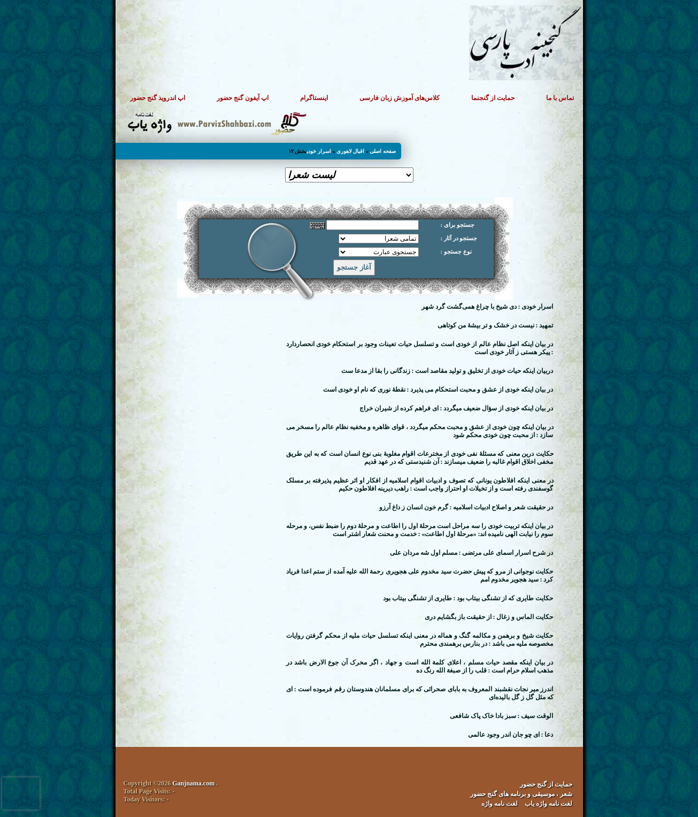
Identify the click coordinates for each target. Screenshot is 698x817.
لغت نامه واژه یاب (548, 803)
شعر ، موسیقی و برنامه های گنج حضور (521, 794)
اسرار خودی (318, 151)
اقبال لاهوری (350, 151)
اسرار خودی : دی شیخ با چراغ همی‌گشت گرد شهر (487, 306)
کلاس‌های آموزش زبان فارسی (399, 98)
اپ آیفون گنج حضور (243, 98)
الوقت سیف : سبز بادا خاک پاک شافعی (502, 716)
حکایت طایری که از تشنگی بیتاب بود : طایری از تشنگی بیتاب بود (468, 598)
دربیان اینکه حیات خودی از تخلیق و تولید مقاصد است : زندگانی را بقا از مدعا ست (447, 371)
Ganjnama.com (193, 783)
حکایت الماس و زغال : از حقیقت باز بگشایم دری (489, 617)
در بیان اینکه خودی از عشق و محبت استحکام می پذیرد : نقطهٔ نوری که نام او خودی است (438, 389)
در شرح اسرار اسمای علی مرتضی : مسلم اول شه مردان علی (472, 552)
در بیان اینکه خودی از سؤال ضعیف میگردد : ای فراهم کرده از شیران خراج (456, 408)
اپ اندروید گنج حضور (157, 98)
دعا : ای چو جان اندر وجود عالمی (511, 734)
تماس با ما (560, 98)
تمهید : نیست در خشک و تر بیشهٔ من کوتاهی (496, 325)
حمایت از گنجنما (493, 98)
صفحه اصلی (383, 151)
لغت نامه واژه (499, 803)
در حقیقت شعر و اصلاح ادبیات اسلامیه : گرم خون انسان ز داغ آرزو (466, 507)
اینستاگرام (314, 98)
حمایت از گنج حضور (546, 784)
